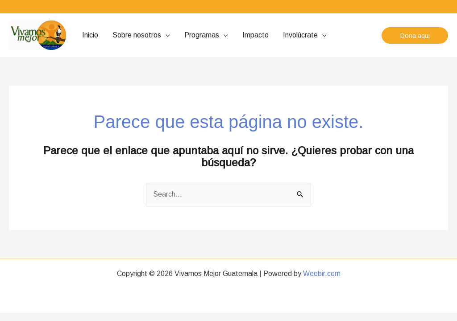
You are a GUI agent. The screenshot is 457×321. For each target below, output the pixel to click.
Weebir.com (322, 273)
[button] (415, 35)
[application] (165, 35)
